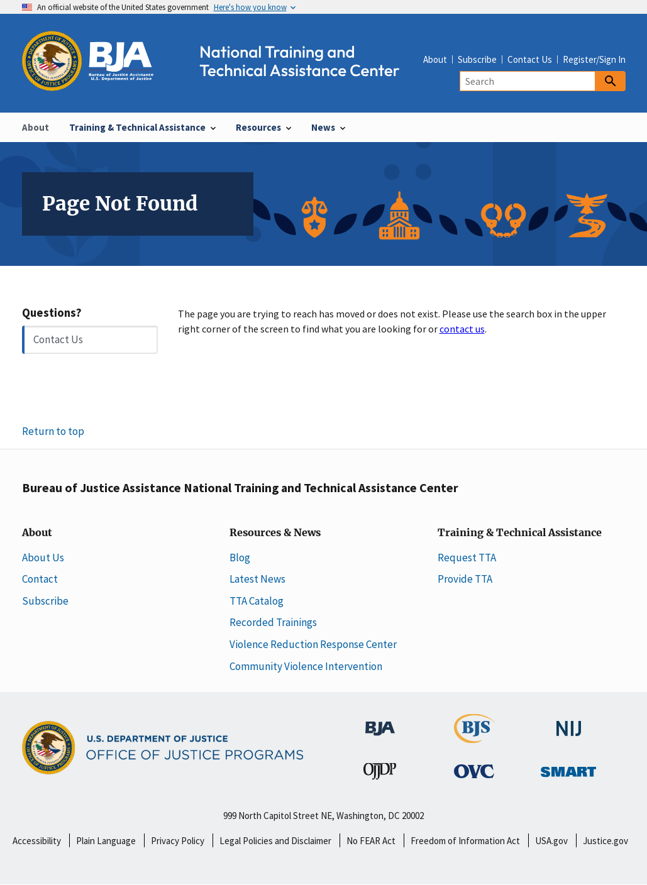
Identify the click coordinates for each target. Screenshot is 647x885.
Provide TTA (465, 579)
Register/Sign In (594, 59)
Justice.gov (605, 841)
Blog (239, 557)
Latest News (257, 579)
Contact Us (529, 59)
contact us (462, 328)
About (435, 59)
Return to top (53, 431)
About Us (43, 557)
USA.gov (551, 841)
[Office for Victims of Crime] (474, 771)
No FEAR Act (370, 841)
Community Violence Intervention (305, 666)
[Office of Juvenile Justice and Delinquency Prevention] (379, 774)
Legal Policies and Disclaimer (275, 841)
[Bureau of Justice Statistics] (474, 737)
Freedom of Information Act (465, 841)
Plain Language (106, 841)
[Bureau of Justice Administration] (380, 721)
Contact (40, 579)
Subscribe (477, 59)
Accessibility (37, 841)
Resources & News (275, 533)
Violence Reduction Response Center (313, 644)
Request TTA (467, 557)
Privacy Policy (177, 841)
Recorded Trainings (273, 622)
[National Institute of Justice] (569, 722)
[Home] (222, 83)
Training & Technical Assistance (520, 533)
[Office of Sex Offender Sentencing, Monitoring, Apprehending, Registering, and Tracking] (568, 768)
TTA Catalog (256, 601)
